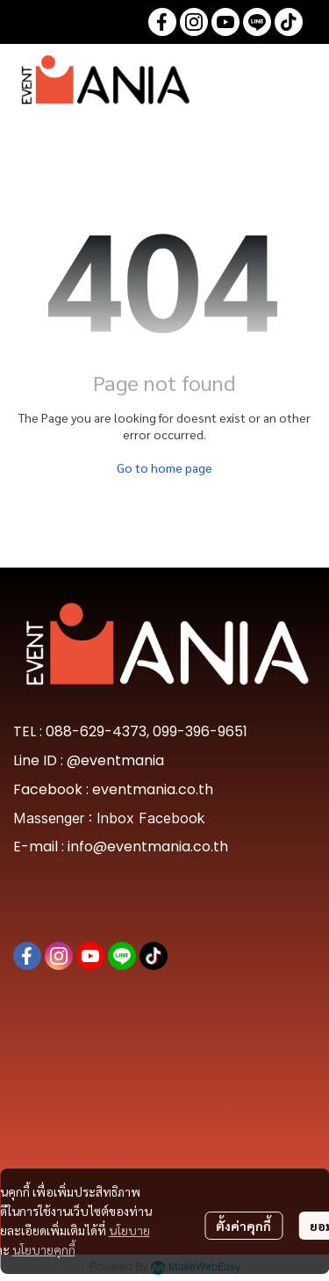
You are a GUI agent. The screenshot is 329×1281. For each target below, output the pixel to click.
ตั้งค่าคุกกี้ (243, 1226)
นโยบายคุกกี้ (43, 1249)
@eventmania (115, 760)
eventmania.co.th (152, 789)
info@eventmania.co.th (148, 846)
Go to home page (164, 467)
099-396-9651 (200, 731)
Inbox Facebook (151, 818)
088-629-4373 (96, 731)
